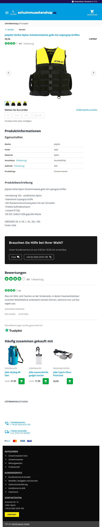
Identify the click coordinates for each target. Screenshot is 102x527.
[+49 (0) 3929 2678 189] (39, 257)
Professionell (14, 467)
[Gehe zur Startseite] (37, 12)
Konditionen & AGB (16, 488)
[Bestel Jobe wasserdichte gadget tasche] (45, 381)
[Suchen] (13, 13)
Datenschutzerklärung (18, 484)
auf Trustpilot (16, 23)
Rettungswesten (15, 463)
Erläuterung (21, 160)
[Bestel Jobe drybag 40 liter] (21, 381)
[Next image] (93, 72)
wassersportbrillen (61, 368)
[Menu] (7, 12)
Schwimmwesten (15, 459)
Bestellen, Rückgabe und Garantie (23, 480)
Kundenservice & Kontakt (19, 477)
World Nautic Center (20, 524)
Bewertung (28, 43)
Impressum (13, 492)
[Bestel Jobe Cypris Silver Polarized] (70, 381)
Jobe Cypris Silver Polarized (62, 374)
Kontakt (11, 514)
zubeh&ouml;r (11, 368)
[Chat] (15, 257)
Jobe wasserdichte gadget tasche (38, 374)
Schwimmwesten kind (17, 456)
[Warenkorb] (92, 12)
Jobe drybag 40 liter (12, 374)
